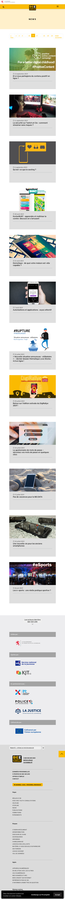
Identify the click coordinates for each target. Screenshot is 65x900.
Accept (57, 894)
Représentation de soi (20, 880)
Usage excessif (18, 851)
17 (37, 35)
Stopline (15, 805)
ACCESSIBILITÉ (27, 762)
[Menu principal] (58, 6)
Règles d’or (16, 798)
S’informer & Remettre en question (25, 882)
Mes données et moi (19, 875)
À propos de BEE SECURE (21, 774)
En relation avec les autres (23, 870)
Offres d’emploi (18, 776)
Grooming (16, 839)
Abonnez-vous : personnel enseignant (27, 784)
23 (52, 35)
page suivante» (58, 36)
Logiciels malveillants (21, 844)
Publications (17, 810)
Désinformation (18, 832)
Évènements (17, 815)
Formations (16, 812)
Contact (15, 779)
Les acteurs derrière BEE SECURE (32, 620)
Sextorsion (16, 849)
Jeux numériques (18, 873)
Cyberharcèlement (19, 830)
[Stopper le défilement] (43, 747)
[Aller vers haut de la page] (62, 754)
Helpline (15, 803)
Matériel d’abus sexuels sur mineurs (26, 846)
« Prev (11, 36)
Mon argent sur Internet (21, 878)
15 (29, 35)
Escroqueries (17, 837)
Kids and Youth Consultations (24, 800)
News (14, 808)
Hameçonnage (17, 841)
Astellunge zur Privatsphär (40, 894)
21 (44, 35)
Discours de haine (19, 834)
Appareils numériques (20, 868)
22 (48, 35)
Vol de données (18, 853)
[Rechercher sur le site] (3, 7)
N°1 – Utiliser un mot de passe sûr (22, 748)
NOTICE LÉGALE (28, 760)
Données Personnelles (21, 771)
